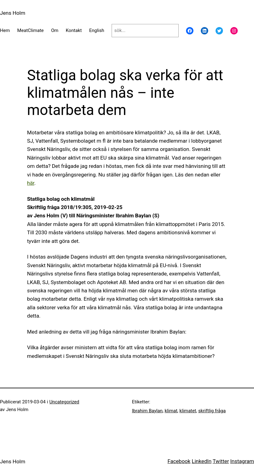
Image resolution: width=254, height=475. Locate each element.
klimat (171, 411)
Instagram (242, 461)
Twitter (221, 461)
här (30, 183)
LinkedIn (201, 461)
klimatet (188, 411)
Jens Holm (12, 13)
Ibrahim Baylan (147, 411)
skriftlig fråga (212, 411)
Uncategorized (64, 402)
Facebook (179, 461)
